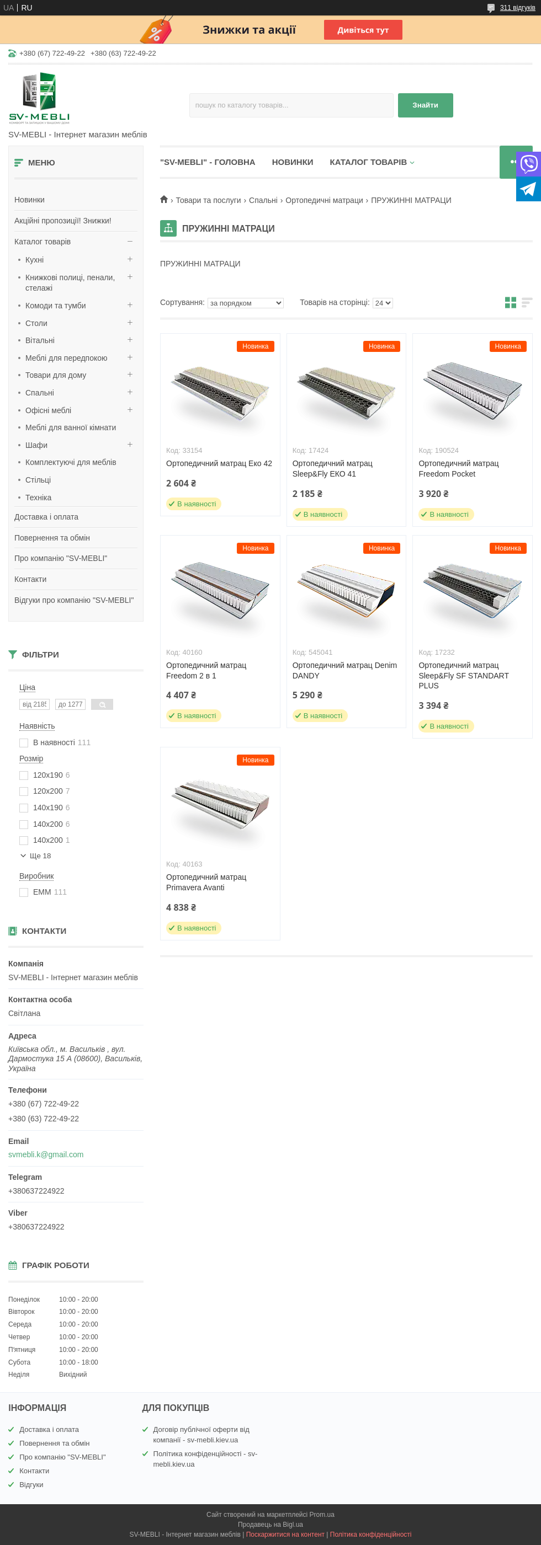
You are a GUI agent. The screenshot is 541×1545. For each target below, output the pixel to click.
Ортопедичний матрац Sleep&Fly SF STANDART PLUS (463, 676)
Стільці (38, 479)
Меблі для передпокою (66, 358)
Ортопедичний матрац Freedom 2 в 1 (206, 670)
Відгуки (31, 1484)
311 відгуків (517, 8)
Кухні (34, 259)
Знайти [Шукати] (425, 105)
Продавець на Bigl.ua (270, 1524)
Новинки (29, 199)
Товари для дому (55, 375)
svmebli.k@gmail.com (45, 1154)
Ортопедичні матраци (324, 200)
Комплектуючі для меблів (70, 462)
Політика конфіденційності (371, 1534)
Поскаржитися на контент (285, 1534)
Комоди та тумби (55, 305)
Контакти (30, 579)
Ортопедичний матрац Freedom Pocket (458, 468)
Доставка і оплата (46, 516)
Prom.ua (322, 1515)
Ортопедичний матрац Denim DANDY (345, 670)
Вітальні (40, 340)
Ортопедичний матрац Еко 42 (219, 463)
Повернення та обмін (52, 537)
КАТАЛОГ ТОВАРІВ (368, 162)
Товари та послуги (208, 200)
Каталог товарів (42, 241)
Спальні (39, 392)
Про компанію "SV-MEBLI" (60, 558)
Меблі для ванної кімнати (70, 427)
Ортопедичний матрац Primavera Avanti (206, 882)
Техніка (38, 497)
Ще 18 (40, 856)
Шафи (36, 445)
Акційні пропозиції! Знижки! (63, 220)
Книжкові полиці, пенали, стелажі (70, 283)
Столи (36, 323)
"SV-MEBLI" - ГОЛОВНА (208, 162)
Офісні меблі (48, 410)
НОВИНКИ (293, 162)
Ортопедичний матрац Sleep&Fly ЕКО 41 (333, 468)
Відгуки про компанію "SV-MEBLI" (74, 600)
